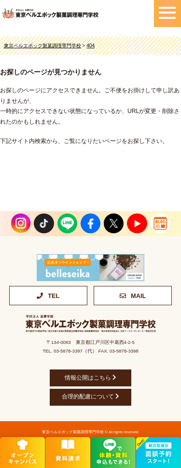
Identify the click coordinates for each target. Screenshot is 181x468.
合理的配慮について (90, 396)
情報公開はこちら (90, 377)
